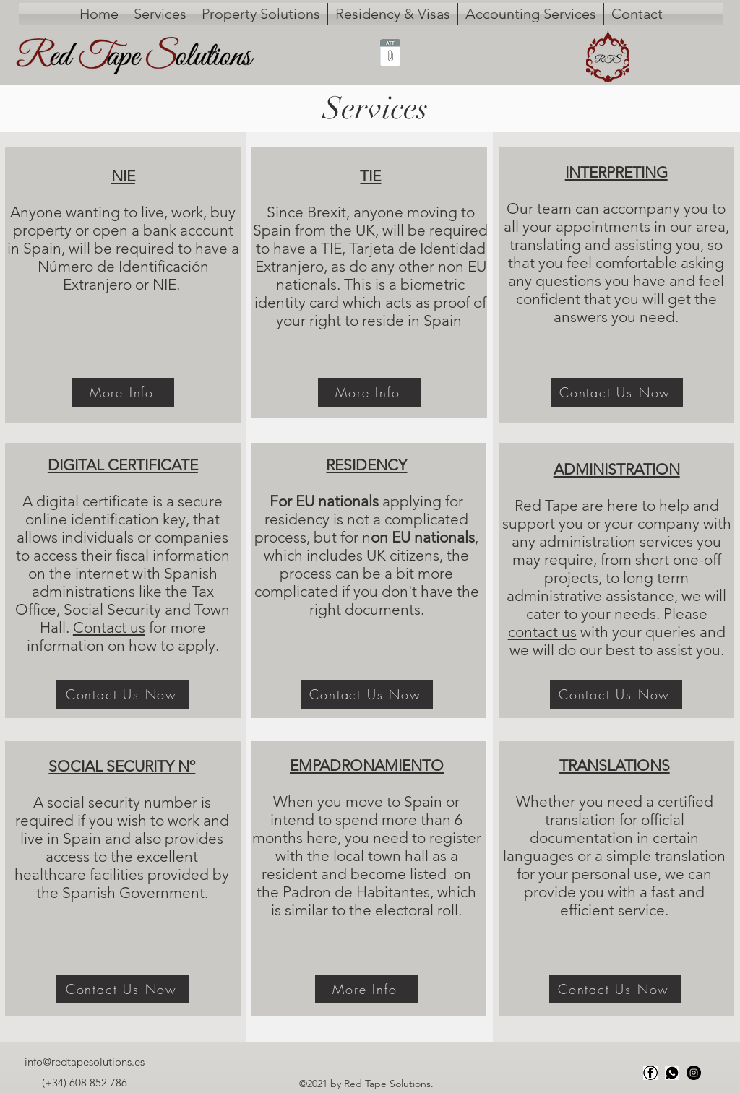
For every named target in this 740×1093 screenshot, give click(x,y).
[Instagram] (694, 1073)
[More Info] (123, 392)
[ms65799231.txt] (390, 54)
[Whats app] (672, 1073)
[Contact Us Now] (122, 694)
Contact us (109, 627)
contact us (542, 632)
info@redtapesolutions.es (85, 1061)
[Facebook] (650, 1073)
